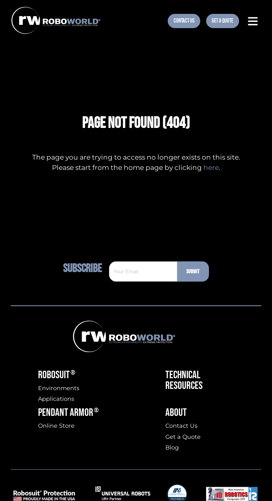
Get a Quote (183, 437)
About (176, 412)
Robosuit (56, 375)
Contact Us (184, 20)
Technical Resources (184, 380)
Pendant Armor (68, 412)
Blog (172, 448)
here (211, 167)
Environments (58, 388)
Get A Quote (222, 20)
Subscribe (86, 268)
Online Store (56, 426)
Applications (56, 399)
